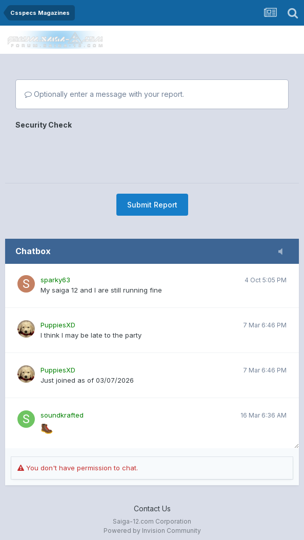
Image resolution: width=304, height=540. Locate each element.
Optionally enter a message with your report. (104, 94)
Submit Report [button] (152, 204)
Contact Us (152, 508)
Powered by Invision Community (152, 530)
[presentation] (93, 153)
